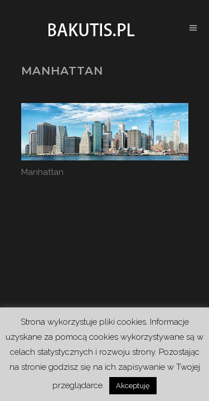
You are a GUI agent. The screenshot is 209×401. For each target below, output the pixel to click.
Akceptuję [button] (133, 386)
